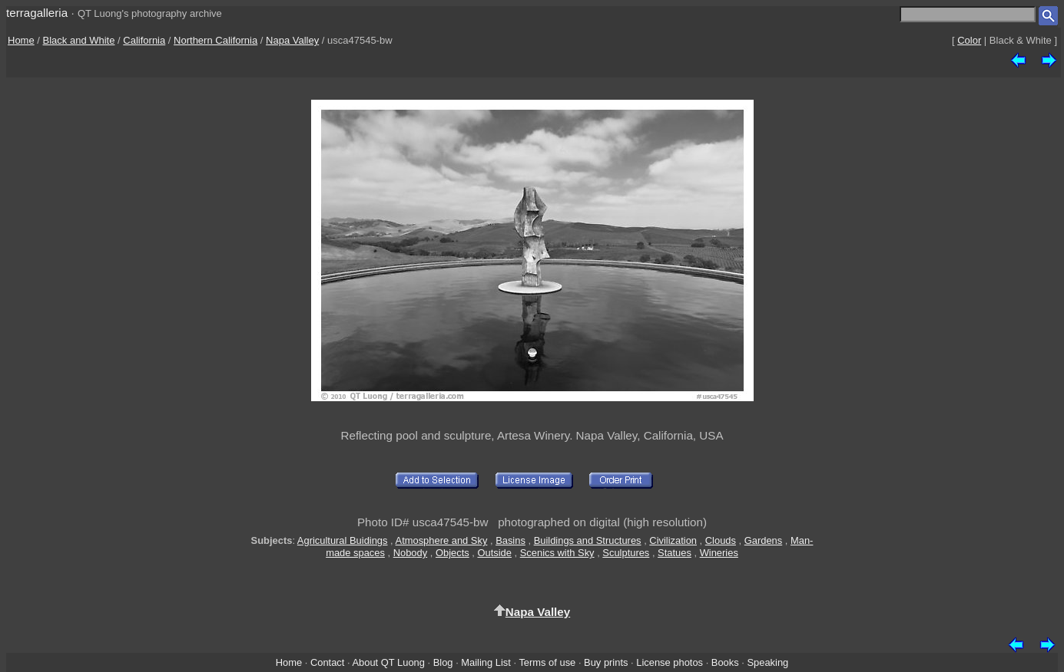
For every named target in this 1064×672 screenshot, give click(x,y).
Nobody (410, 552)
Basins (510, 540)
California (144, 40)
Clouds (720, 540)
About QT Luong (388, 662)
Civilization (673, 540)
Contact (327, 662)
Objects (452, 552)
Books (725, 662)
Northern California (215, 40)
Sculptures (625, 552)
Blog (443, 662)
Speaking (767, 662)
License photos (669, 662)
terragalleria (37, 12)
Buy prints (606, 662)
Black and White (79, 40)
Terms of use (547, 662)
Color (969, 40)
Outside (494, 552)
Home (21, 40)
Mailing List (486, 662)
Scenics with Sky (557, 552)
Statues (674, 552)
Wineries (719, 552)
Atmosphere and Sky (442, 540)
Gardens (763, 540)
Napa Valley (292, 40)
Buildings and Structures (587, 540)
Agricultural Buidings (342, 540)
